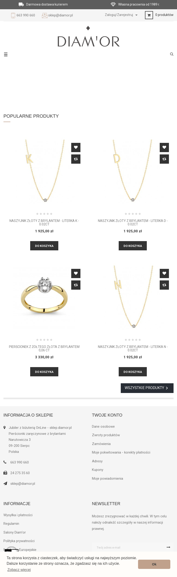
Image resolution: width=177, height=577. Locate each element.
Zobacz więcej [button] (19, 570)
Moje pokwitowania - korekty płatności (121, 452)
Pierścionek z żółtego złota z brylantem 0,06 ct (44, 348)
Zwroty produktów (106, 435)
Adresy (97, 461)
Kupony (97, 470)
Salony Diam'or (14, 532)
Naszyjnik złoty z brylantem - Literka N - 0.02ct (133, 348)
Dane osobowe (103, 426)
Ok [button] (154, 564)
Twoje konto (107, 415)
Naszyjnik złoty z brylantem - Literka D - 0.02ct (133, 222)
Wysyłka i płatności (17, 515)
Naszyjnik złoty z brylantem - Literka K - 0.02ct (44, 222)
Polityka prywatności (19, 541)
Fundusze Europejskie (19, 550)
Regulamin (11, 524)
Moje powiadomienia (107, 478)
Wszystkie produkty (147, 388)
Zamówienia (101, 444)
